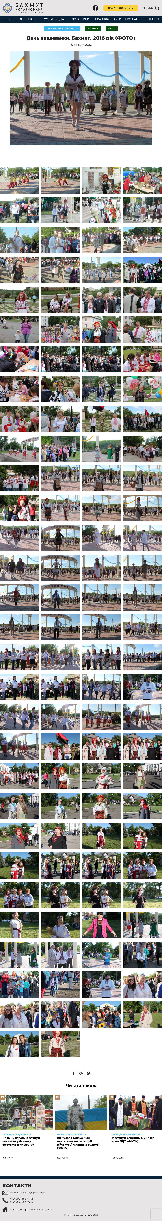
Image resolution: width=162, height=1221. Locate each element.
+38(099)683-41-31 (21, 1199)
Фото (112, 29)
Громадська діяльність (62, 29)
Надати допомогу (120, 8)
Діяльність (28, 19)
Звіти (117, 19)
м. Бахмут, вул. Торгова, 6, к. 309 (31, 1210)
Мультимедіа (54, 19)
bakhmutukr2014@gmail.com (27, 1193)
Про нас (131, 19)
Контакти (151, 19)
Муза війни (80, 19)
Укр (144, 8)
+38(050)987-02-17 (22, 1202)
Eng (150, 8)
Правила (102, 19)
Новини (8, 19)
